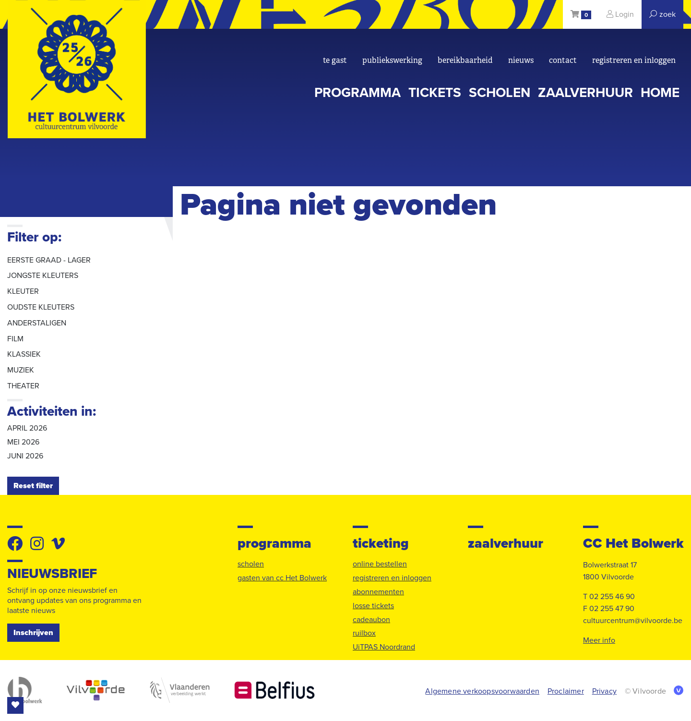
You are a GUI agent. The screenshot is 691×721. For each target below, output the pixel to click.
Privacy (604, 691)
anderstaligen (36, 323)
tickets (434, 92)
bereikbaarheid (465, 60)
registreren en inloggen (634, 60)
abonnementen (378, 592)
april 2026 (27, 428)
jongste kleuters (42, 275)
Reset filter (33, 486)
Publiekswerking (392, 60)
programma (357, 92)
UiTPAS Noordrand (384, 647)
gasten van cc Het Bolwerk (282, 578)
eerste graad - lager (49, 260)
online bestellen (380, 564)
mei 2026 (23, 442)
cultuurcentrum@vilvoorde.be (632, 620)
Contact (563, 60)
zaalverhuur (585, 92)
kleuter (23, 291)
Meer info (599, 640)
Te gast (335, 60)
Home (660, 92)
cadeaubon (371, 620)
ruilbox (364, 633)
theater (23, 386)
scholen (499, 92)
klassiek (24, 354)
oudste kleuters (40, 307)
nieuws (521, 60)
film (15, 339)
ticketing (381, 544)
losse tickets (373, 606)
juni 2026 (25, 456)
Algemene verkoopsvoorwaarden (482, 691)
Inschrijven (33, 632)
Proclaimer (566, 691)
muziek (20, 370)
